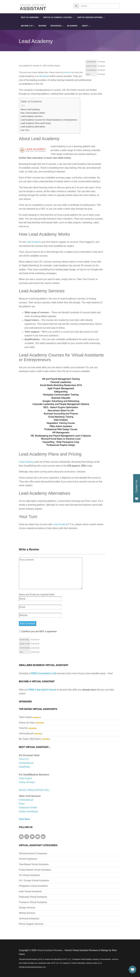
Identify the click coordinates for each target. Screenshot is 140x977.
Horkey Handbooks (28, 811)
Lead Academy (33, 242)
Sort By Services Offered (90, 17)
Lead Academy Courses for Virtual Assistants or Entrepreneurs (48, 120)
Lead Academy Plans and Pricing (35, 123)
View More (24, 819)
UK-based (44, 76)
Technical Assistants (29, 918)
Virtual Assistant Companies (33, 853)
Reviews (42, 26)
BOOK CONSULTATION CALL (34, 790)
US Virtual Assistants (29, 875)
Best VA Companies (30, 17)
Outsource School (28, 807)
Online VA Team (27, 723)
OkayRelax (24, 767)
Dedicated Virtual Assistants (33, 897)
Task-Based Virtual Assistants (34, 864)
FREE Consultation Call (43, 673)
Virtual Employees (28, 859)
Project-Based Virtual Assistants (35, 870)
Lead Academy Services (31, 116)
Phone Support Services (31, 924)
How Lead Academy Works (32, 113)
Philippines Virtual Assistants (33, 886)
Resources (56, 26)
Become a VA (27, 26)
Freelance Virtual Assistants (33, 902)
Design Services (27, 907)
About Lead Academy (30, 109)
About (85, 26)
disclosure (67, 72)
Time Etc (23, 728)
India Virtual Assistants (30, 891)
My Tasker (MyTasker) (30, 739)
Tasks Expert (25, 717)
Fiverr (22, 803)
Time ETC (24, 759)
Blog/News (72, 26)
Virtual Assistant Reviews (49, 950)
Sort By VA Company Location (57, 17)
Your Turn (24, 130)
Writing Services (27, 913)
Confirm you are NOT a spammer (38, 631)
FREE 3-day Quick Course (42, 689)
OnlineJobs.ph (26, 733)
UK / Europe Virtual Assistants (34, 880)
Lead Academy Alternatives (32, 126)
